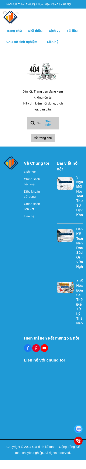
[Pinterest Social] (36, 348)
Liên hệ (52, 42)
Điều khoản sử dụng (32, 194)
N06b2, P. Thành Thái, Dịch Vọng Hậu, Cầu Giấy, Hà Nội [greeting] (38, 4)
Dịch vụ (54, 30)
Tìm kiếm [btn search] (48, 123)
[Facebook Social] (28, 348)
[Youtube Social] (44, 348)
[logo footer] (11, 163)
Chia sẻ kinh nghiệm (23, 42)
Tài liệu (72, 30)
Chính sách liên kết (32, 206)
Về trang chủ (43, 138)
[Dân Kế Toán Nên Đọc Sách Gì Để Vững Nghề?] (65, 235)
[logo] (10, 23)
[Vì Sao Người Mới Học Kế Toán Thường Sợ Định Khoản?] (65, 183)
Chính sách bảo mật (32, 181)
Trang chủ (14, 30)
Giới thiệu (35, 30)
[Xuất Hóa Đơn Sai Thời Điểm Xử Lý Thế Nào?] (65, 287)
